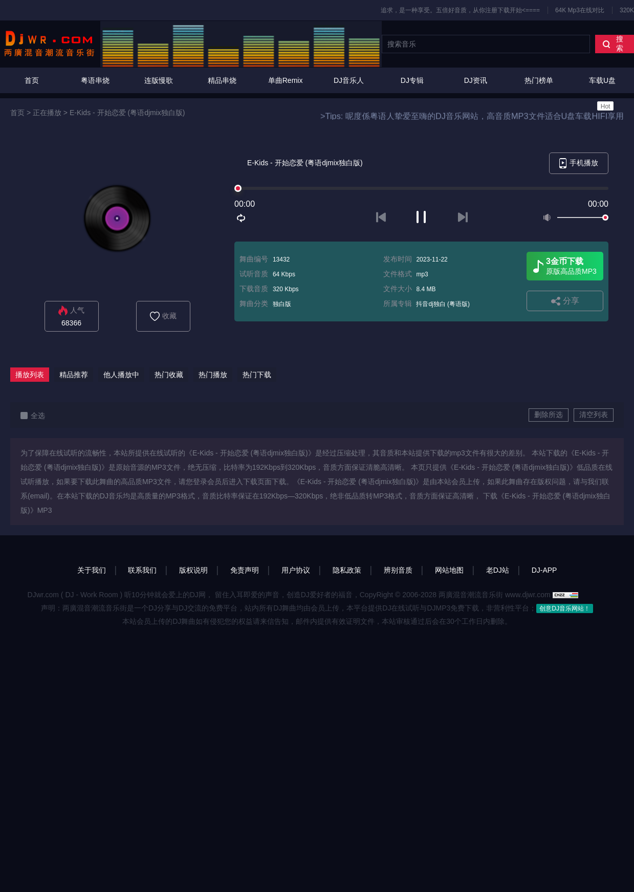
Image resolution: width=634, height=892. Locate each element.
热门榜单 (538, 80)
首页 (32, 80)
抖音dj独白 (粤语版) (443, 304)
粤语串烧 (95, 80)
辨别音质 (398, 570)
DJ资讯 (475, 80)
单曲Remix (285, 80)
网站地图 (449, 570)
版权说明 (193, 570)
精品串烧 (222, 80)
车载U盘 (602, 93)
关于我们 (91, 570)
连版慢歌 (158, 80)
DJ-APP (544, 570)
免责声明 (244, 570)
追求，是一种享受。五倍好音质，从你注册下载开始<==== (460, 10)
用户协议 (295, 570)
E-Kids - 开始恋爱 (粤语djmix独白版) (127, 112)
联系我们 (142, 570)
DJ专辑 (412, 80)
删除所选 (548, 414)
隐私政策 (347, 570)
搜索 (613, 43)
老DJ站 (497, 570)
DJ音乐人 (349, 80)
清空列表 (593, 414)
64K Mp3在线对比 (579, 10)
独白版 (282, 304)
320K (627, 10)
